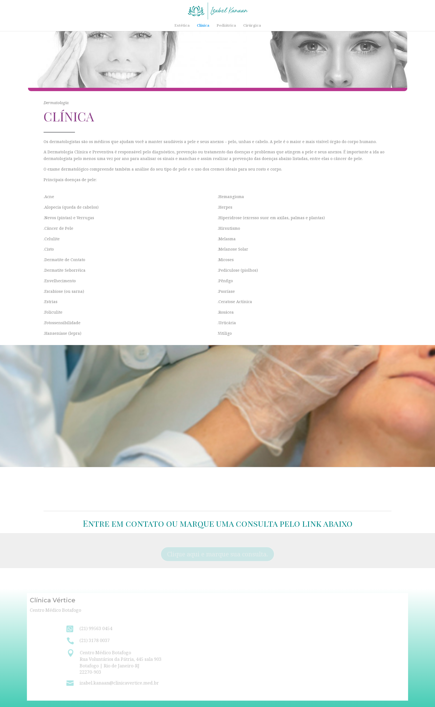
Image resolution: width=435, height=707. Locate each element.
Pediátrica (226, 25)
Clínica (203, 25)
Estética (182, 25)
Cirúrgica (252, 25)
